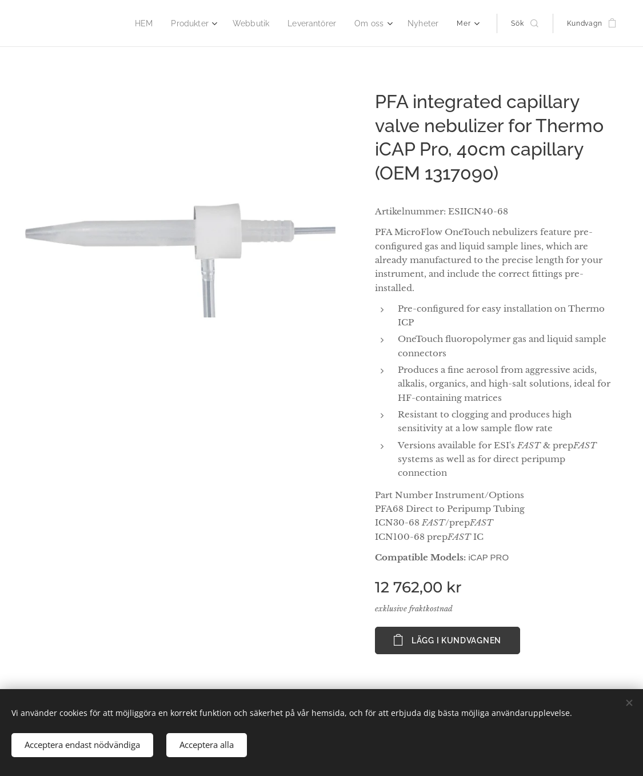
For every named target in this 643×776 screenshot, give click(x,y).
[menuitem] (103, 23)
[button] (524, 23)
